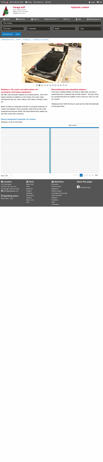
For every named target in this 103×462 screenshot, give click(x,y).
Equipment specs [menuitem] (50, 19)
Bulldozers (55, 444)
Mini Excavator (56, 442)
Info (96, 133)
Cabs (28, 442)
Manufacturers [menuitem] (93, 19)
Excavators (55, 439)
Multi (53, 457)
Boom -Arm (30, 455)
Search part (7, 34)
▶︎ (80, 65)
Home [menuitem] (6, 19)
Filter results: (84, 125)
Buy (90, 133)
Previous (76, 430)
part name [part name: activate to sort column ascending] (27, 129)
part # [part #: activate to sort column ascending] (40, 129)
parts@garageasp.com (9, 446)
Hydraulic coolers (41, 39)
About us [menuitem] (66, 19)
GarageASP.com (7, 39)
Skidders (54, 453)
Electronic (29, 444)
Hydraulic (27, 39)
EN (4, 2)
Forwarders (55, 460)
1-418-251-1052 (13, 444)
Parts (18, 39)
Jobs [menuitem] (78, 19)
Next (96, 430)
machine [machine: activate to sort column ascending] (15, 129)
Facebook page (83, 443)
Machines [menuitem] (20, 19)
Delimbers (55, 455)
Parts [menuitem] (34, 19)
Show (6, 431)
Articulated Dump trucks (59, 448)
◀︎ (24, 65)
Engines (29, 446)
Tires (27, 457)
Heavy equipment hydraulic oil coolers (18, 119)
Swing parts (30, 451)
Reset (18, 34)
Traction (29, 453)
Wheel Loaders (57, 446)
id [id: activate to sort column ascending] (8, 129)
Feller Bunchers (57, 451)
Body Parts (29, 439)
